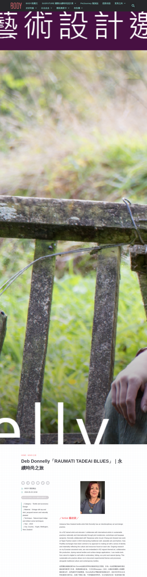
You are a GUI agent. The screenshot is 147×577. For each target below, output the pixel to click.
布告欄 (78, 8)
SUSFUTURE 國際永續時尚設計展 (59, 3)
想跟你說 (106, 3)
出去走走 (46, 8)
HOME (23, 455)
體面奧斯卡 (63, 8)
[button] (133, 6)
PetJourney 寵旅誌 (89, 3)
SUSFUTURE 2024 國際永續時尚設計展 (35, 497)
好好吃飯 (31, 8)
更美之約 (120, 3)
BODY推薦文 (32, 3)
